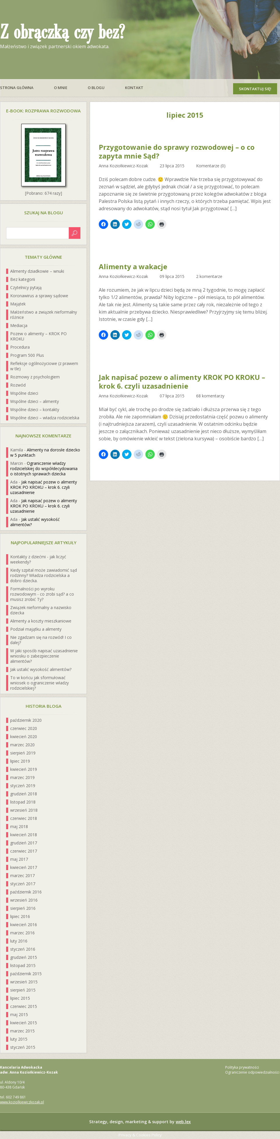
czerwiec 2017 (23, 851)
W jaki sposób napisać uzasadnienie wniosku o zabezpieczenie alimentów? (44, 656)
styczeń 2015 (22, 1047)
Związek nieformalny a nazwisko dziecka (40, 610)
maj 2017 (19, 859)
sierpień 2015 (23, 990)
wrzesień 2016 (24, 900)
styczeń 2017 (22, 883)
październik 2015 (26, 973)
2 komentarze (209, 276)
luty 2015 (18, 1039)
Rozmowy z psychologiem (35, 377)
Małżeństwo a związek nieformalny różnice (43, 314)
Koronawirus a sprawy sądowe (39, 295)
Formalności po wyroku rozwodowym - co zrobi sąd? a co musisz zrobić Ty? (42, 594)
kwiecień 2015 (23, 1022)
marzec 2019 (22, 777)
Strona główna (17, 87)
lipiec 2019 (20, 761)
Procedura (20, 347)
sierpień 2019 (23, 753)
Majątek (18, 304)
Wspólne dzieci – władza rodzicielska (44, 417)
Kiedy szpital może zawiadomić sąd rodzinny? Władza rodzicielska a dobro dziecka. (43, 575)
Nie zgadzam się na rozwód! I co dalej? (41, 639)
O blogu (96, 87)
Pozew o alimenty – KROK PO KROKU (38, 336)
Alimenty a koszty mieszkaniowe (40, 621)
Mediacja (18, 325)
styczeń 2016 (22, 949)
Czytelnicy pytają (26, 287)
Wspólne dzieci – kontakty (34, 409)
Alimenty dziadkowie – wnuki (37, 271)
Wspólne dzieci (24, 393)
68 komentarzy (210, 396)
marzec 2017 (22, 875)
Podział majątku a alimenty (35, 629)
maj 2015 (19, 1014)
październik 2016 (26, 892)
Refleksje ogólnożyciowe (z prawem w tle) (44, 366)
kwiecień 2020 (23, 736)
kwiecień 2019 (23, 769)
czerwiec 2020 (23, 728)
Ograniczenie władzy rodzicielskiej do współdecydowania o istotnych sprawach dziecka (44, 468)
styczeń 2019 (22, 785)
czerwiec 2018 (23, 818)
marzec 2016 (22, 932)
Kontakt (134, 87)
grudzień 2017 (23, 843)
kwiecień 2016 (23, 924)
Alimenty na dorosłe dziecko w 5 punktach (45, 452)
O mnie (60, 87)
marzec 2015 (22, 1031)
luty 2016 (18, 941)
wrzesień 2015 (24, 982)
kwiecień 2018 (23, 834)
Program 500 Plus (27, 355)
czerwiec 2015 (23, 1006)
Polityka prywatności (242, 1067)
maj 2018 (19, 826)
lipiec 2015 (20, 998)
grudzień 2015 (23, 957)
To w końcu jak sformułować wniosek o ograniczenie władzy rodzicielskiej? (39, 683)
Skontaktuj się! (255, 88)
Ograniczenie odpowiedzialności (252, 1072)
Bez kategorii (22, 279)
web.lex (183, 1121)
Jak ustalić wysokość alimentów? (35, 522)
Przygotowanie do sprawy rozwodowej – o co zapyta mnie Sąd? (177, 151)
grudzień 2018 (23, 794)
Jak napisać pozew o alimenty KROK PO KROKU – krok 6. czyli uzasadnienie (182, 381)
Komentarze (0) (211, 165)
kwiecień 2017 (23, 867)
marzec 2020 (22, 744)
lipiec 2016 (20, 916)
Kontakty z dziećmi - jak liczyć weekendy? (38, 559)
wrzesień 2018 (24, 810)
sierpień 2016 (23, 908)
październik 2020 (26, 720)
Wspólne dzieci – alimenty (34, 401)
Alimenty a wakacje (133, 266)
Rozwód (18, 385)
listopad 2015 (23, 965)
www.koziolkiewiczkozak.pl (22, 1102)
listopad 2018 (23, 802)
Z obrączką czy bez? (62, 32)
